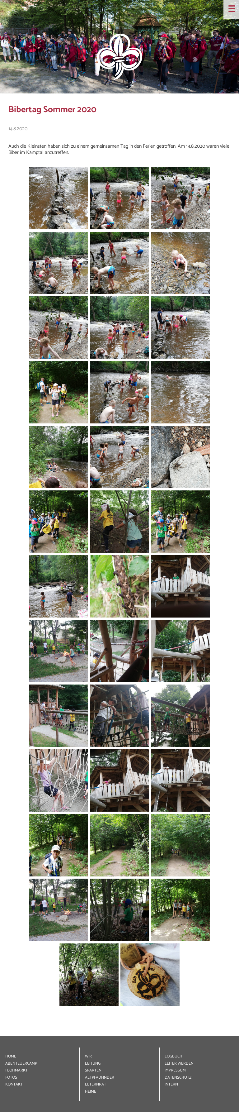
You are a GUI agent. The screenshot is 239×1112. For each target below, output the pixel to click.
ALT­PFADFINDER (99, 1077)
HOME (10, 1056)
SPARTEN (93, 1070)
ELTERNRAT (95, 1084)
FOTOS (11, 1077)
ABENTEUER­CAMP (21, 1063)
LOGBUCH (173, 1056)
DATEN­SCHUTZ (178, 1077)
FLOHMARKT (16, 1070)
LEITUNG (93, 1063)
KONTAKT (14, 1084)
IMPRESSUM (175, 1070)
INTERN (171, 1084)
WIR (88, 1056)
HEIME (90, 1091)
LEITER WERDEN (179, 1063)
